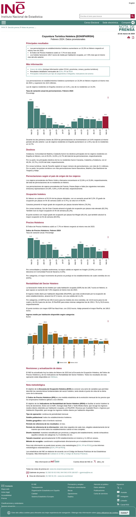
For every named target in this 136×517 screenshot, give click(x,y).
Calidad (34, 494)
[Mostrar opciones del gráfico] (108, 98)
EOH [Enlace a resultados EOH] (61, 71)
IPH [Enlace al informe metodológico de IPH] (56, 448)
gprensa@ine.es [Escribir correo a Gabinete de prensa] (86, 472)
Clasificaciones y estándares (12, 503)
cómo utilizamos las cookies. (108, 513)
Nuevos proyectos (8, 506)
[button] (127, 22)
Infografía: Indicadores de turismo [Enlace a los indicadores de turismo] (80, 74)
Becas (70, 490)
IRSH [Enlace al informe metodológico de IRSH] (62, 448)
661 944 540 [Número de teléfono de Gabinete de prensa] (62, 472)
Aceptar (124, 513)
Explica (70, 497)
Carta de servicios (101, 494)
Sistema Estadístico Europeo (43, 497)
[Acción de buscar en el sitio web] (133, 16)
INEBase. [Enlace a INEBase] (54, 377)
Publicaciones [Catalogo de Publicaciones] (99, 490)
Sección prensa (13, 27)
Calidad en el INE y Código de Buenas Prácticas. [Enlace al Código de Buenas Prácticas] (69, 454)
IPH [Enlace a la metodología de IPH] (83, 445)
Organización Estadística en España (46, 490)
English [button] (132, 3)
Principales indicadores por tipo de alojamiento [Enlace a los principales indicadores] (48, 74)
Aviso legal (5, 492)
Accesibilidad (6, 495)
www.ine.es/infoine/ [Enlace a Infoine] (65, 476)
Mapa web (5, 489)
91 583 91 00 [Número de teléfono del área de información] (51, 476)
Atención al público (101, 484)
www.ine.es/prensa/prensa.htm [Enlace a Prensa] (62, 469)
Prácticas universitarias (77, 487)
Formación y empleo (76, 484)
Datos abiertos (99, 487)
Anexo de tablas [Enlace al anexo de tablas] (36, 69)
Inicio (3, 27)
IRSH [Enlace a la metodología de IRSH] (89, 445)
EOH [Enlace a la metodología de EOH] (79, 445)
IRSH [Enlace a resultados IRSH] (71, 71)
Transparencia (37, 487)
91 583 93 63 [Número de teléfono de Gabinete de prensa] (51, 472)
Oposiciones (72, 494)
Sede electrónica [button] (110, 23)
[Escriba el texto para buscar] (105, 16)
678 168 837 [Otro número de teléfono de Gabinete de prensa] (73, 472)
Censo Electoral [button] (91, 23)
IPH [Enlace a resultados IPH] (65, 71)
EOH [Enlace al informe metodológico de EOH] (52, 448)
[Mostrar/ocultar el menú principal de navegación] (3, 22)
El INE (34, 484)
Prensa (4, 498)
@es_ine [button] (98, 462)
